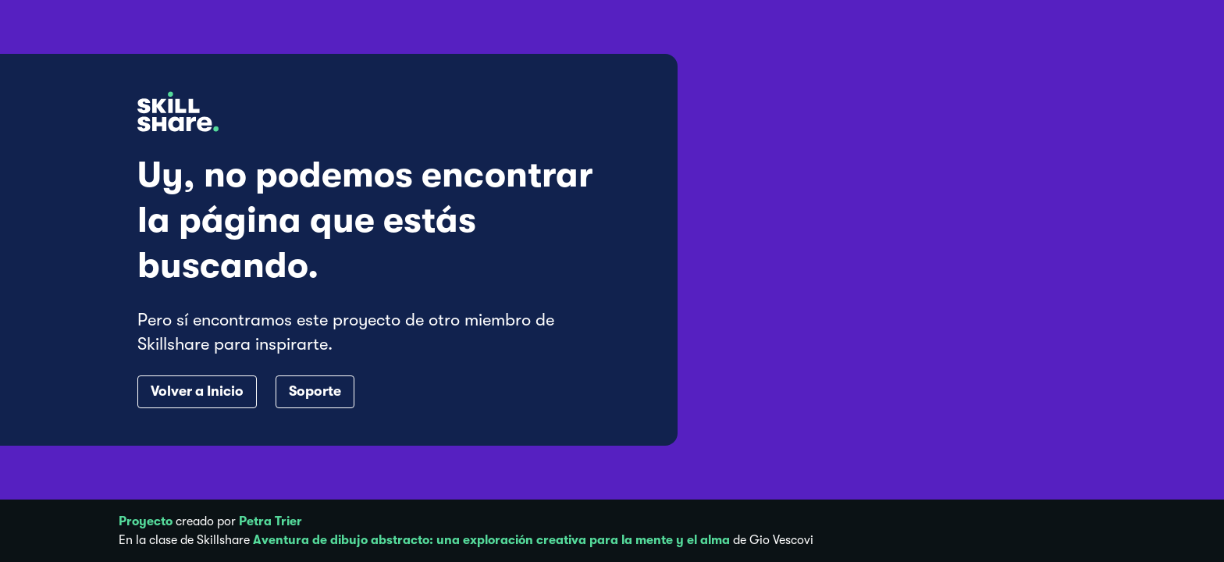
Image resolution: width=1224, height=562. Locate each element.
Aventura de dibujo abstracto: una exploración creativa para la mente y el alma (491, 540)
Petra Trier (270, 521)
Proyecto (146, 521)
